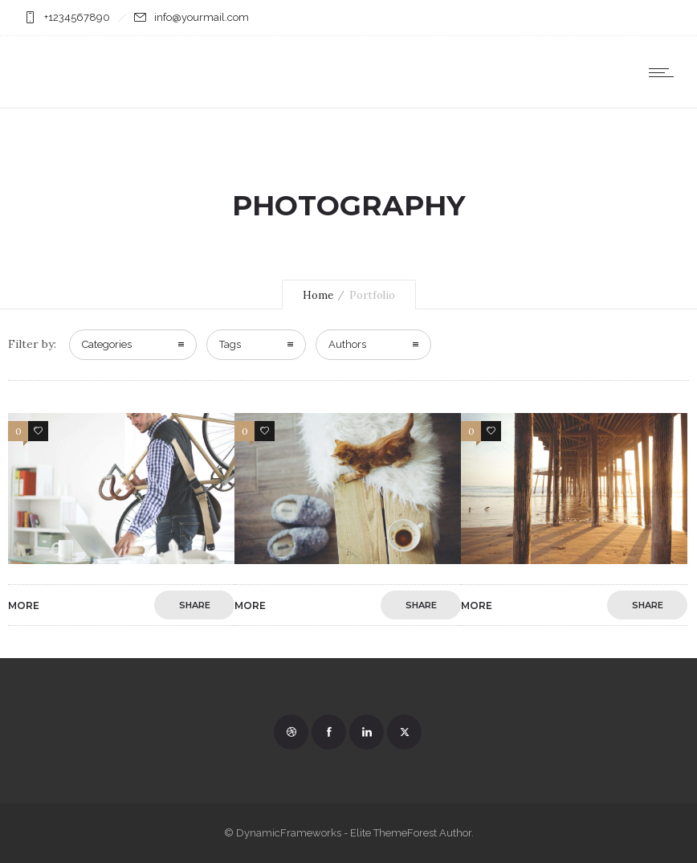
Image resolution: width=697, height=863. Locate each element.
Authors (347, 344)
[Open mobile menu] (665, 72)
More (23, 605)
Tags (230, 344)
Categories (107, 344)
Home (318, 295)
